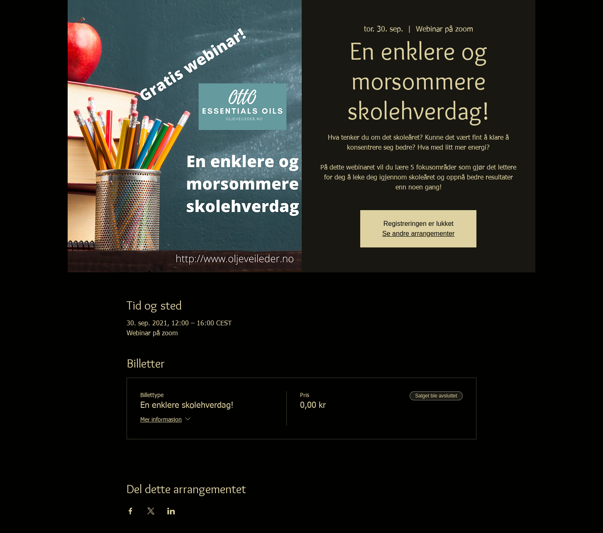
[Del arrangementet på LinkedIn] (171, 511)
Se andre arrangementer (418, 233)
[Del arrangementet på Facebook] (130, 511)
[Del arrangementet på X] (151, 511)
